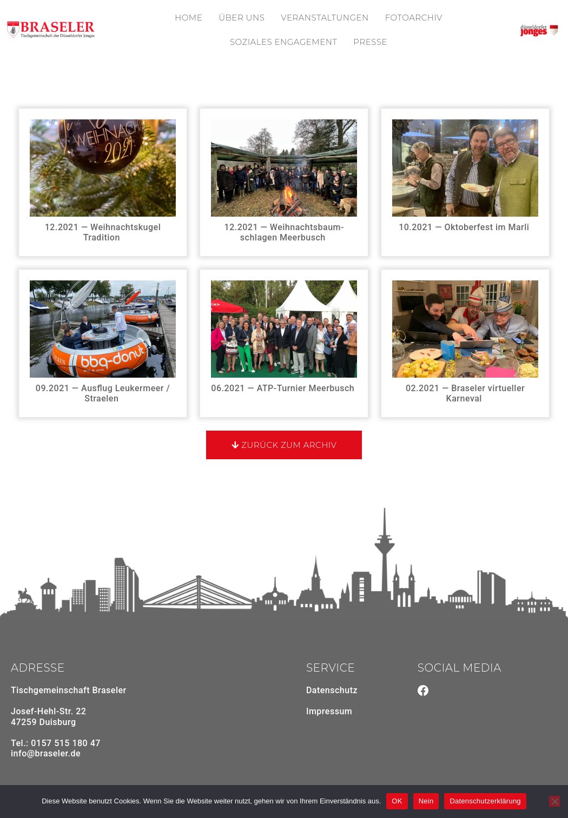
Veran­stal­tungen (324, 17)
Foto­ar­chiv (413, 17)
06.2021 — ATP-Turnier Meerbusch (283, 388)
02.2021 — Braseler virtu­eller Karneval (465, 389)
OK (397, 801)
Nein (426, 801)
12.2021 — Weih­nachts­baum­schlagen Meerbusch (284, 228)
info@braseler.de (46, 753)
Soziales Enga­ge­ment (283, 42)
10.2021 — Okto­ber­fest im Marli (465, 227)
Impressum (329, 711)
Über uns (242, 17)
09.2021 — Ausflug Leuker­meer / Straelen (103, 389)
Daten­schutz (332, 690)
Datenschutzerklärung (485, 801)
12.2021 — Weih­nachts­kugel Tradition (103, 228)
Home (188, 17)
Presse (370, 42)
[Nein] (554, 801)
